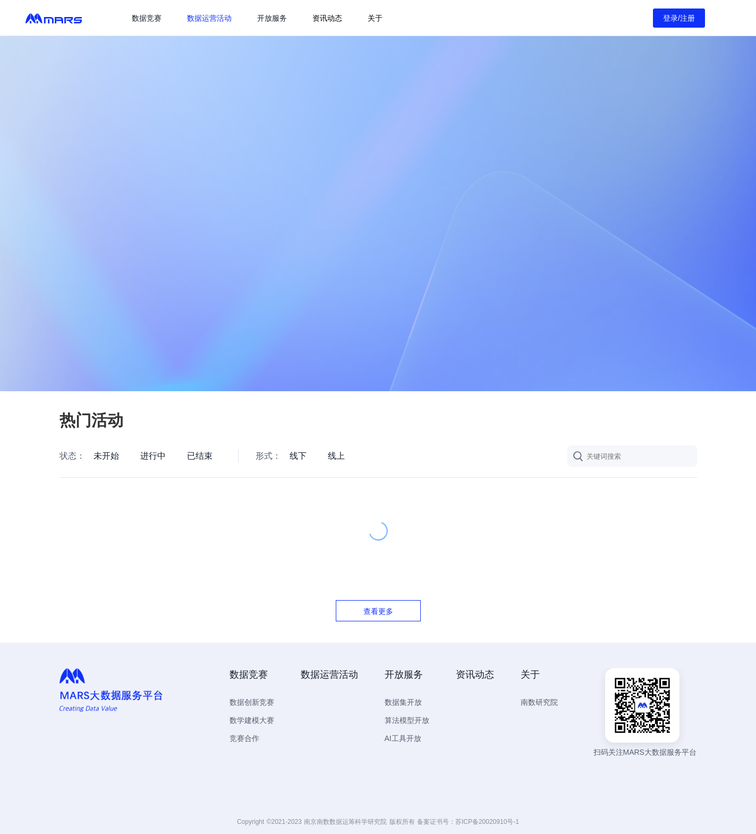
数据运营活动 (209, 18)
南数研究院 (539, 702)
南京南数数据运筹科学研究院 (345, 821)
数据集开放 (403, 702)
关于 (375, 18)
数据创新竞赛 (252, 702)
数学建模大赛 (252, 720)
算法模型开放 (407, 720)
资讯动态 (327, 18)
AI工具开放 (403, 738)
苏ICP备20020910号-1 (487, 821)
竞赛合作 (244, 738)
